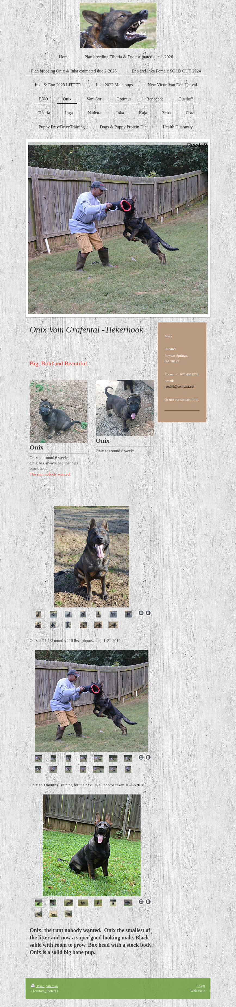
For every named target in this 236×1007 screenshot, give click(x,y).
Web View (197, 991)
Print (38, 986)
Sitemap (52, 986)
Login (201, 986)
